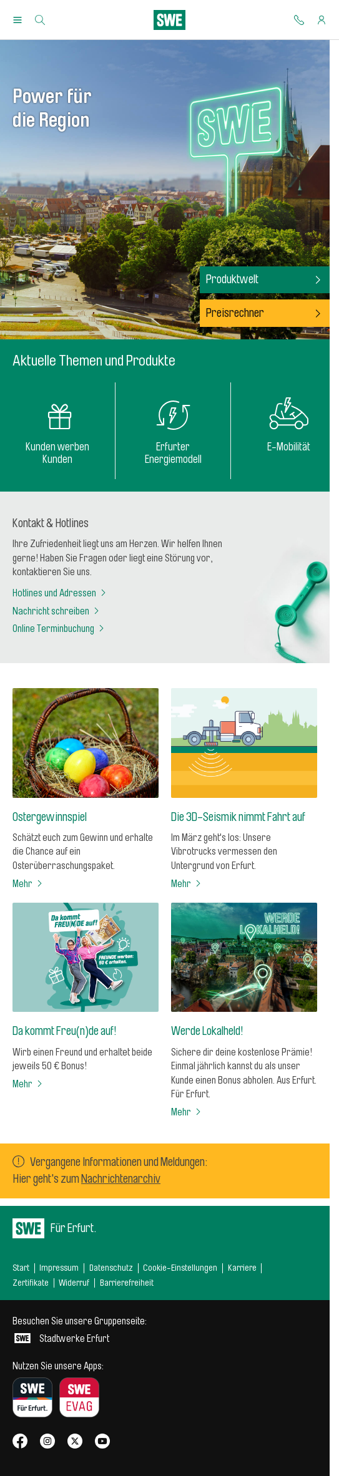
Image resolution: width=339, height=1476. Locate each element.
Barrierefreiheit (127, 1283)
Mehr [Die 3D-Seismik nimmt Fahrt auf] (187, 884)
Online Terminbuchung (59, 628)
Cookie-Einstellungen (180, 1268)
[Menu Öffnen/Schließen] (17, 20)
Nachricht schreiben (56, 611)
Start (20, 1268)
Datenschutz (111, 1268)
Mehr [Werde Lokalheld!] (187, 1112)
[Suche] (40, 20)
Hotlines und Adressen (60, 593)
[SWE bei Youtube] (102, 1442)
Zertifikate (30, 1283)
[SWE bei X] (75, 1442)
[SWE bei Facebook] (20, 1442)
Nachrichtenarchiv (120, 1179)
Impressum (59, 1268)
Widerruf (74, 1283)
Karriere (242, 1268)
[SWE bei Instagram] (47, 1442)
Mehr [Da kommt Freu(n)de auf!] (28, 1084)
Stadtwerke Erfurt (79, 1330)
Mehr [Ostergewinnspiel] (28, 884)
